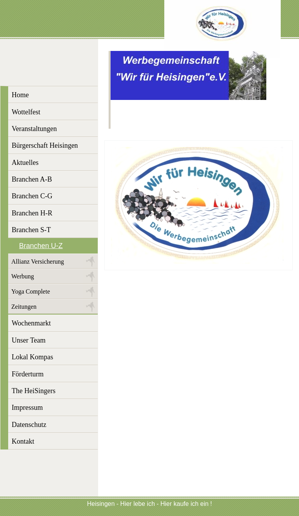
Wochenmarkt (31, 323)
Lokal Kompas (32, 357)
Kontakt (23, 441)
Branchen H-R (32, 213)
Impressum (27, 407)
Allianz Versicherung (37, 261)
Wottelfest (26, 112)
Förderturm (28, 374)
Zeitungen (24, 306)
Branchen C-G (32, 196)
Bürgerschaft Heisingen (45, 145)
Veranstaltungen (34, 129)
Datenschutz (29, 425)
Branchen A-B (32, 179)
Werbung (22, 276)
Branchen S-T (31, 230)
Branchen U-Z (41, 246)
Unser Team (29, 340)
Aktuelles (25, 162)
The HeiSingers (33, 391)
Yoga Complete (30, 291)
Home (20, 95)
